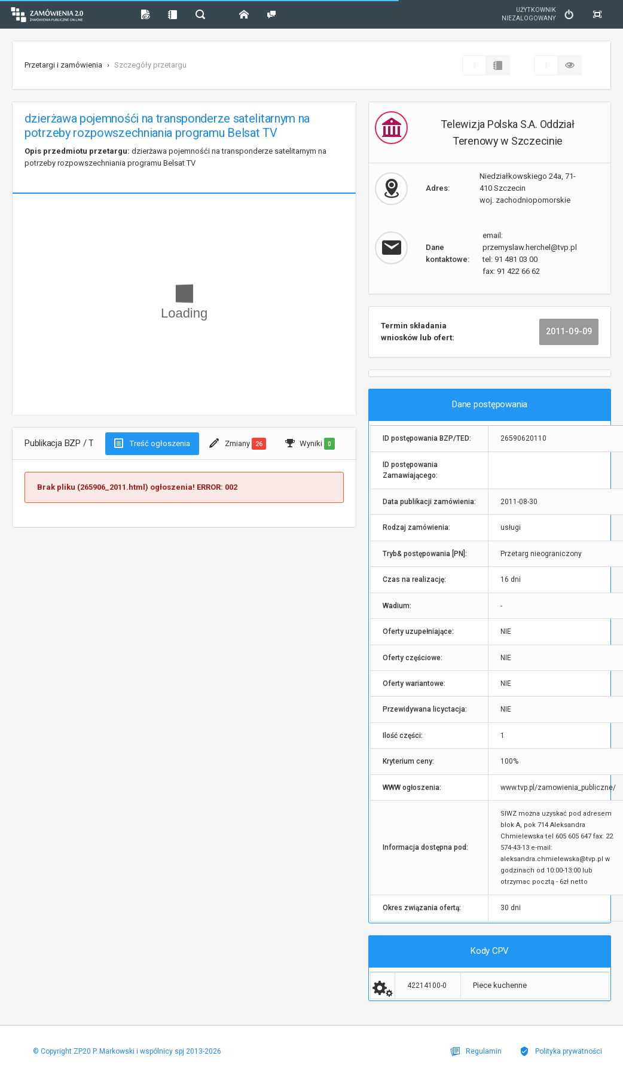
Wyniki (310, 444)
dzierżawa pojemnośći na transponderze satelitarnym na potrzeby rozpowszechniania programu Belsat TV (175, 157)
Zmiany (237, 444)
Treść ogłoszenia (152, 443)
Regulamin (476, 1051)
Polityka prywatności (561, 1051)
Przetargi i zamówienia (63, 64)
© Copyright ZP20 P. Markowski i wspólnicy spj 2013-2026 (127, 1051)
